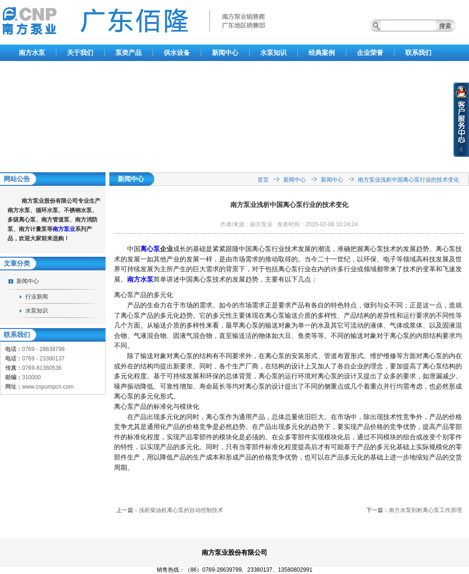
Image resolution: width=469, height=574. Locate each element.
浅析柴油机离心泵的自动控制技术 (181, 510)
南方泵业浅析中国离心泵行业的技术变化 (408, 179)
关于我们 (80, 52)
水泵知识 (273, 52)
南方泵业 (64, 229)
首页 (263, 179)
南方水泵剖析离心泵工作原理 (425, 510)
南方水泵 (32, 52)
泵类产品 (128, 52)
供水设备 (177, 52)
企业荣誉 (370, 52)
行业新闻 (36, 296)
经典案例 (322, 52)
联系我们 (418, 52)
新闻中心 (225, 52)
